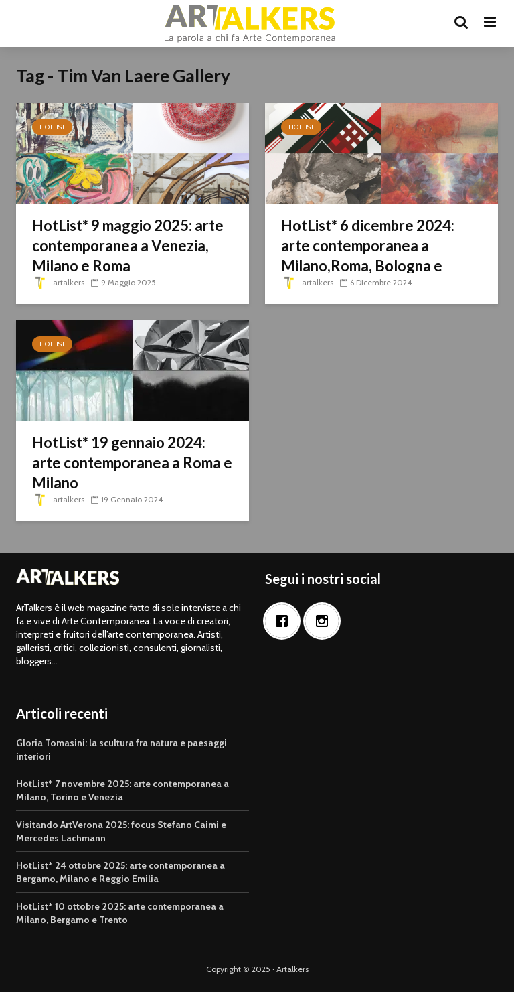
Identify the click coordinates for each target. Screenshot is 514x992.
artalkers (58, 282)
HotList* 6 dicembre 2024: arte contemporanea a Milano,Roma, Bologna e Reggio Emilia (367, 255)
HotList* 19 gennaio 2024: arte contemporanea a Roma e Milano (132, 462)
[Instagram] (325, 621)
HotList (52, 127)
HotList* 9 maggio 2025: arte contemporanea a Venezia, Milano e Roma (128, 245)
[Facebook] (285, 621)
